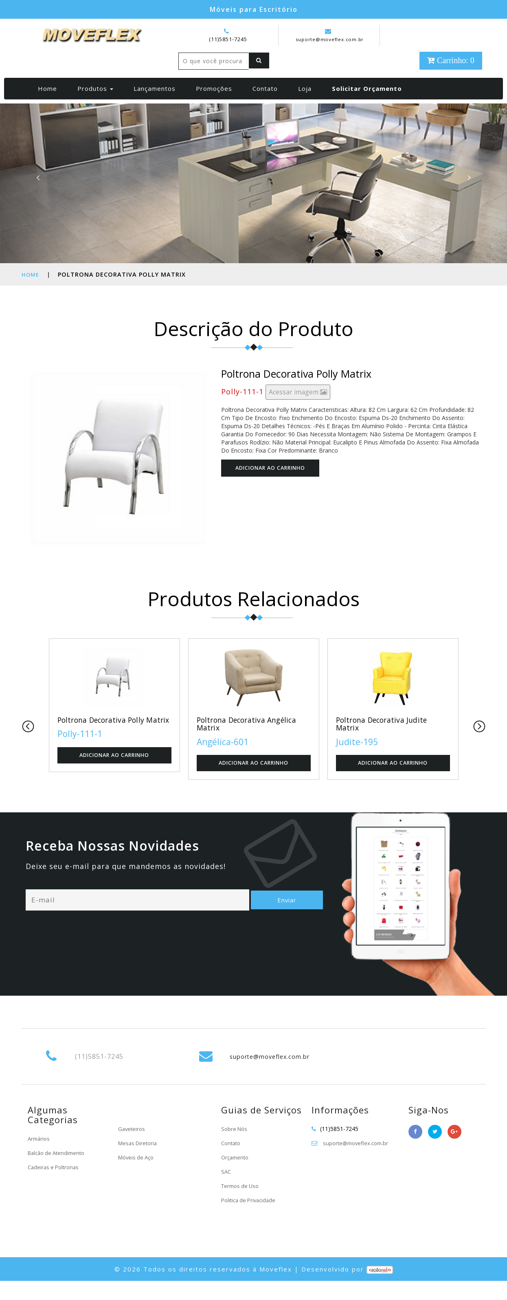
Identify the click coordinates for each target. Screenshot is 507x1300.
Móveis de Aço (137, 1176)
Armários (40, 1157)
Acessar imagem (298, 409)
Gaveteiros (132, 1147)
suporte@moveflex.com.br (329, 35)
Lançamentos (155, 105)
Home (51, 105)
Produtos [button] (95, 105)
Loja (305, 105)
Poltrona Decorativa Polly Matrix (105, 742)
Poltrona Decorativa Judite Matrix (386, 742)
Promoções (214, 105)
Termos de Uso (241, 1204)
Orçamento (236, 1176)
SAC (226, 1190)
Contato (265, 105)
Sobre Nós (235, 1147)
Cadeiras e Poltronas (55, 1186)
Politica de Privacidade (250, 1219)
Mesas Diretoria (139, 1162)
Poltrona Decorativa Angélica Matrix (252, 742)
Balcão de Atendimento (59, 1171)
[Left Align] (190, 78)
